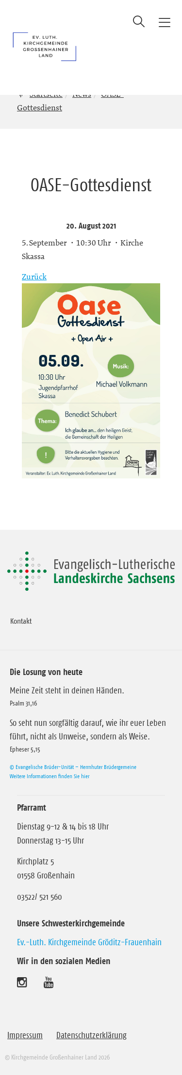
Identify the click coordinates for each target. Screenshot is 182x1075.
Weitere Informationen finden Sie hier (49, 776)
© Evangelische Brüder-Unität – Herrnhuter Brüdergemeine (73, 766)
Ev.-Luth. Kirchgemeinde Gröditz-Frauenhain (89, 942)
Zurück (34, 276)
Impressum (25, 1035)
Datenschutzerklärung (91, 1035)
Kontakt (21, 621)
